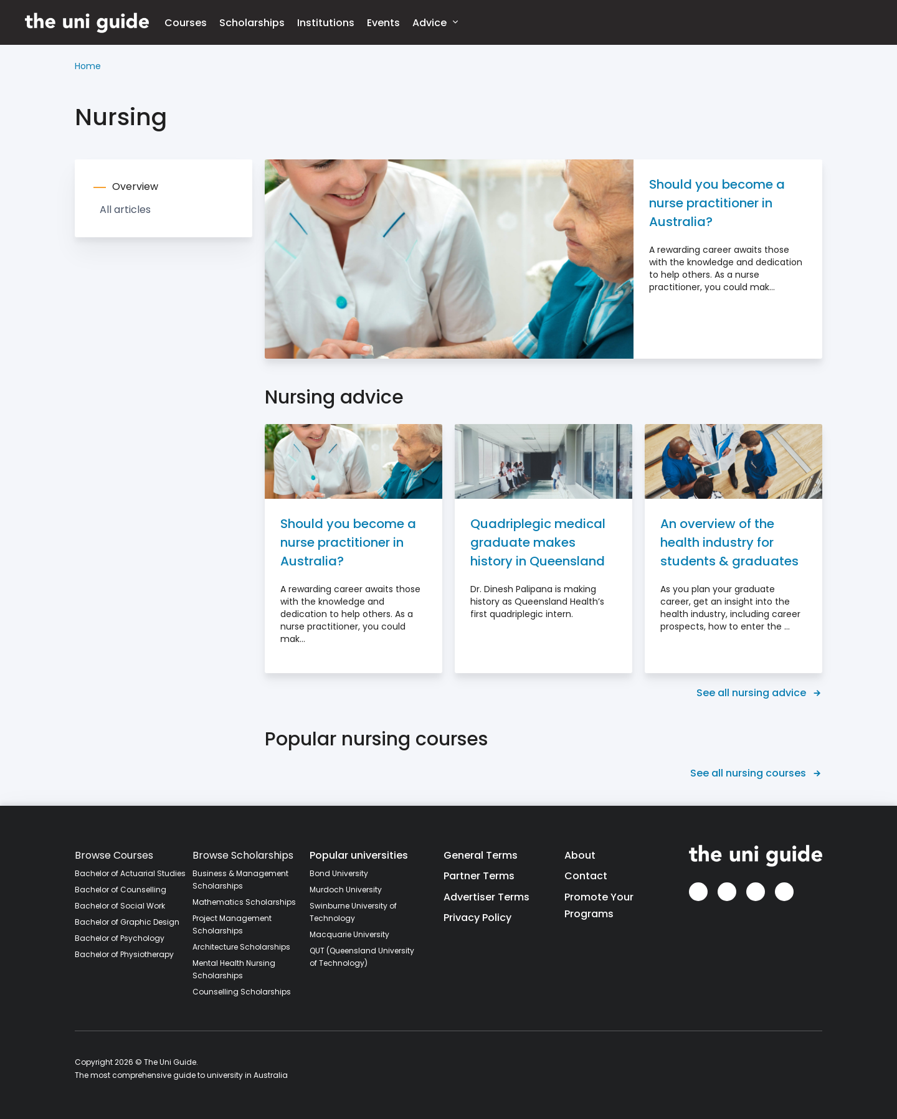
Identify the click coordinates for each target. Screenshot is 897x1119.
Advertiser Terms (486, 897)
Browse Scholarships (242, 855)
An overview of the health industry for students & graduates (729, 542)
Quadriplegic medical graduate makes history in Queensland (537, 542)
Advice (435, 22)
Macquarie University (349, 934)
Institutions (325, 23)
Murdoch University (346, 889)
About (580, 855)
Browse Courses (114, 855)
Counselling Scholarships (241, 991)
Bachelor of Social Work (120, 905)
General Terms (481, 855)
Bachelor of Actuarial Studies (130, 873)
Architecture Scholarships (241, 947)
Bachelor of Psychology (119, 938)
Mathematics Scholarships (244, 902)
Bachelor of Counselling (120, 889)
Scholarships (252, 23)
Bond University (339, 873)
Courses (185, 23)
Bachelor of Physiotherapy (124, 954)
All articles (125, 209)
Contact (585, 876)
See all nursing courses (756, 773)
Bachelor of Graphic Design (127, 922)
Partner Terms (479, 876)
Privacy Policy (477, 917)
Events (383, 23)
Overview (135, 186)
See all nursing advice (759, 693)
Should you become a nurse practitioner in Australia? (717, 203)
